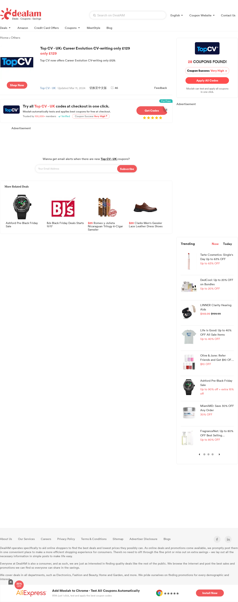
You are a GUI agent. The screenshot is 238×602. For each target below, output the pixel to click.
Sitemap (118, 539)
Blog (109, 28)
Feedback (160, 88)
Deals (5, 27)
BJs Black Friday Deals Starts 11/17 (65, 224)
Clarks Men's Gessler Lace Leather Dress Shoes (145, 224)
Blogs (167, 539)
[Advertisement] (86, 141)
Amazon (22, 28)
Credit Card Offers (46, 28)
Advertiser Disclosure (143, 539)
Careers (46, 539)
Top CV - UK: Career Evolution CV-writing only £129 (105, 50)
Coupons (73, 27)
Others (15, 37)
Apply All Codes (207, 80)
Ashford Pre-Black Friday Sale (22, 224)
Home (4, 37)
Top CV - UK (48, 88)
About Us (6, 539)
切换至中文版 (98, 88)
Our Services (26, 539)
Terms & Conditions (93, 539)
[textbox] (128, 15)
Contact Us (228, 15)
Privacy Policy (66, 539)
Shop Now (17, 85)
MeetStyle (93, 28)
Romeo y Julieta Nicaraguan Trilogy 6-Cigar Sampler (105, 226)
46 (114, 88)
